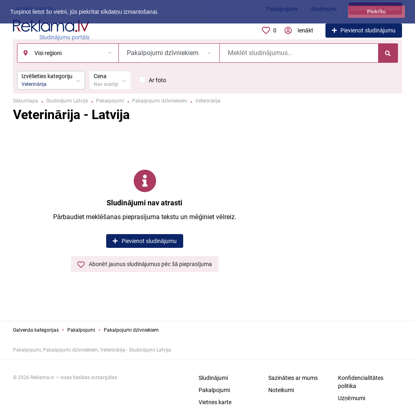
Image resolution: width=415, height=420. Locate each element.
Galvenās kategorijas (36, 330)
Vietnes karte (215, 402)
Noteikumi (281, 390)
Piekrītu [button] (376, 12)
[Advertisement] (345, 217)
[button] (161, 12)
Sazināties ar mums (293, 378)
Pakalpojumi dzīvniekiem (131, 330)
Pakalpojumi (81, 330)
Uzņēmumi (351, 398)
